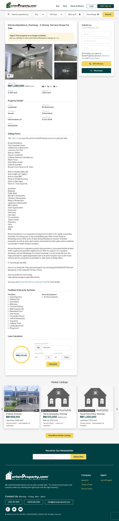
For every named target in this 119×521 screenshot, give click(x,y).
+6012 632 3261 (33, 502)
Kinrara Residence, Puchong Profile (33, 282)
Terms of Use (86, 485)
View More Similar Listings (59, 435)
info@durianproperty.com (59, 502)
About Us (85, 480)
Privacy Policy (94, 58)
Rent (65, 6)
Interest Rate (39, 353)
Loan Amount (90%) (41, 343)
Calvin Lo (14, 138)
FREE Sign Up (105, 6)
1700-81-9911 (13, 502)
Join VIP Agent (106, 480)
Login (91, 6)
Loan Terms (58, 353)
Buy (57, 6)
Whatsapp (96, 71)
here (57, 38)
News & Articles (77, 6)
